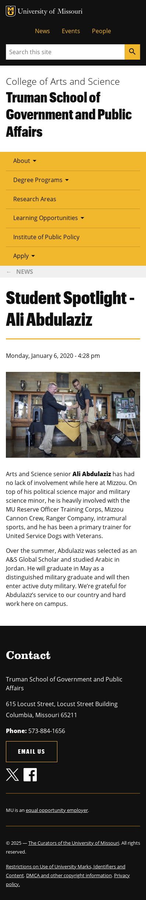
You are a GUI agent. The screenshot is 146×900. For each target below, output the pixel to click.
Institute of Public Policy (46, 237)
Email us (31, 751)
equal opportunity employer (57, 810)
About (26, 160)
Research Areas (34, 199)
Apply (25, 255)
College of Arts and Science (63, 81)
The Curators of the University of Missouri (73, 843)
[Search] (132, 52)
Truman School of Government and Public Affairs (69, 114)
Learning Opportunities (50, 217)
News (42, 31)
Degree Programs (42, 179)
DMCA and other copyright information (69, 875)
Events (71, 31)
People (101, 31)
